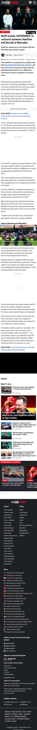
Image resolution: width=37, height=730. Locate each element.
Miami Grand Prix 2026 (12, 585)
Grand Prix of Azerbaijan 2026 (14, 614)
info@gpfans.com (9, 677)
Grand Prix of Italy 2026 (12, 609)
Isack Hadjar (8, 525)
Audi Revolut (23, 515)
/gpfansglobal (9, 643)
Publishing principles (20, 716)
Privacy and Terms (16, 711)
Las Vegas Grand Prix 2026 (13, 627)
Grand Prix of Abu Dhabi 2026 (14, 632)
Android (7, 716)
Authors (7, 711)
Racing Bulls (23, 530)
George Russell (11, 65)
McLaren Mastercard (25, 525)
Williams (21, 535)
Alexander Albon (9, 530)
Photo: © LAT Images (7, 28)
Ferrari (12, 104)
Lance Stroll (7, 548)
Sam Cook (9, 55)
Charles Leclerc (8, 512)
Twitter (20, 714)
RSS (24, 711)
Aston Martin (23, 512)
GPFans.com (8, 704)
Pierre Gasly (7, 523)
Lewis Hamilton (26, 65)
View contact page (9, 693)
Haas (21, 523)
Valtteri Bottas (8, 561)
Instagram (27, 714)
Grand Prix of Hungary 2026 (14, 604)
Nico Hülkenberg (9, 559)
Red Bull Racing (24, 533)
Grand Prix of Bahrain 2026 (13, 580)
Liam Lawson (8, 551)
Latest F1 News (5, 32)
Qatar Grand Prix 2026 (12, 629)
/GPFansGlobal (9, 651)
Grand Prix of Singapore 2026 (14, 616)
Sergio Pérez (7, 564)
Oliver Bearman (8, 541)
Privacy (14, 721)
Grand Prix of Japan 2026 (13, 578)
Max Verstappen (9, 528)
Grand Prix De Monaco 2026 (14, 591)
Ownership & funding (23, 718)
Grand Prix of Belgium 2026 (13, 601)
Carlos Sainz (7, 533)
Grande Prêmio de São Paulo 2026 (15, 624)
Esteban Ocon (8, 543)
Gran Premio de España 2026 (14, 611)
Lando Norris (8, 515)
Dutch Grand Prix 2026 (12, 606)
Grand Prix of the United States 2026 (16, 619)
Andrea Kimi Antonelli (10, 535)
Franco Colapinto (9, 520)
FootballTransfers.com (11, 702)
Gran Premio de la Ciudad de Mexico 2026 (18, 622)
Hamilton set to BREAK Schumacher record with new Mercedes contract (15, 116)
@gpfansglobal (9, 646)
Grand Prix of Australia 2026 (14, 573)
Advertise (7, 714)
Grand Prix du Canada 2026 (13, 588)
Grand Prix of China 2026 (13, 575)
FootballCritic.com (25, 702)
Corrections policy (10, 718)
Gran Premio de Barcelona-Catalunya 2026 (18, 593)
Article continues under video (18, 109)
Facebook (14, 714)
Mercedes (9, 68)
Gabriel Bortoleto (9, 556)
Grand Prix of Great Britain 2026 (15, 598)
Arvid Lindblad (8, 553)
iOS (12, 716)
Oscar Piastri (8, 517)
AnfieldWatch (24, 704)
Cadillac (21, 517)
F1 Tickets (8, 721)
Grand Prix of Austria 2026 (13, 596)
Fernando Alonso (9, 546)
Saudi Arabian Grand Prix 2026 (14, 583)
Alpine (21, 510)
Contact (28, 711)
